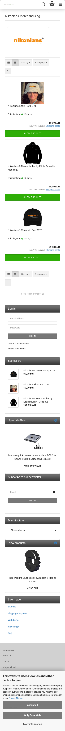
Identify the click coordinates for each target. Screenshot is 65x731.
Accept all (32, 705)
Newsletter (13, 626)
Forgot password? (16, 348)
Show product (33, 133)
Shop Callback (10, 667)
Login (32, 336)
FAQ (10, 633)
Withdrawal (13, 620)
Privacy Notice (15, 698)
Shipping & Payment (18, 613)
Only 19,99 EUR (32, 465)
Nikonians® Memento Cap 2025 (25, 230)
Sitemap (12, 606)
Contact (6, 661)
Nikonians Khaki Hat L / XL (22, 106)
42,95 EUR (32, 588)
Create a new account (18, 343)
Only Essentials (32, 715)
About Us (7, 655)
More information (32, 724)
